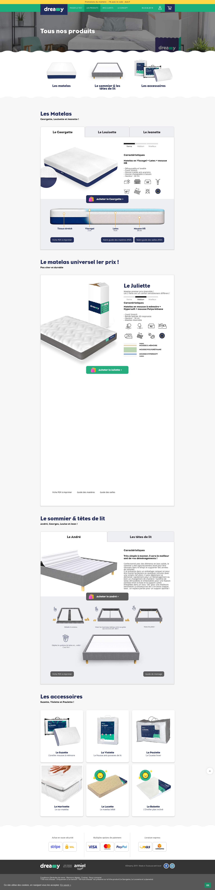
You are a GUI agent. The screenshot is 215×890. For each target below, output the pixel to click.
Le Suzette (62, 752)
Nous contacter (95, 877)
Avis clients (108, 8)
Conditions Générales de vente (52, 877)
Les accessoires (153, 86)
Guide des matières (86, 492)
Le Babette (153, 806)
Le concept (123, 8)
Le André (74, 537)
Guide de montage (153, 674)
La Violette (107, 752)
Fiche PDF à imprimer (62, 240)
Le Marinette (61, 806)
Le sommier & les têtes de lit (107, 87)
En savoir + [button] (65, 885)
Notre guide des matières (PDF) (117, 240)
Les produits (92, 8)
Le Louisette (107, 132)
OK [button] (207, 885)
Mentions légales (73, 877)
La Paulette (153, 752)
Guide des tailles (107, 492)
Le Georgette (63, 132)
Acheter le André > (107, 596)
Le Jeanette (151, 132)
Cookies (84, 877)
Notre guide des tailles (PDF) (149, 240)
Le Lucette (107, 806)
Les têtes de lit (141, 537)
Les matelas (61, 86)
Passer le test (76, 8)
